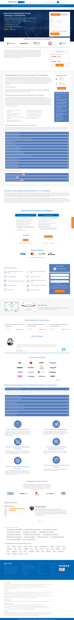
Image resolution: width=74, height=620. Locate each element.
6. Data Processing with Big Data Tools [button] (14, 147)
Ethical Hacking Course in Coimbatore (14, 534)
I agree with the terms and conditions (59, 31)
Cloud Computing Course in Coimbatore (50, 529)
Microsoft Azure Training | (36, 601)
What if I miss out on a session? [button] (12, 411)
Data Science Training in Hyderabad (13, 539)
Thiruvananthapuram (44, 546)
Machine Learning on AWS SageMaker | (31, 606)
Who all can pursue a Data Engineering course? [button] (15, 405)
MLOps (42, 5)
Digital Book (53, 569)
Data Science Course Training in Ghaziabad (27, 597)
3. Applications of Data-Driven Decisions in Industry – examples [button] (19, 138)
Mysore (20, 548)
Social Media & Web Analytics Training (10, 588)
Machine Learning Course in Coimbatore (50, 534)
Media (39, 571)
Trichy (31, 548)
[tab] (37, 133)
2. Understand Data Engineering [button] (12, 135)
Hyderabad (15, 553)
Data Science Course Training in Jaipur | (26, 593)
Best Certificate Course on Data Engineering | (12, 604)
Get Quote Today (48, 236)
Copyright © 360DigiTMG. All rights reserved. (47, 619)
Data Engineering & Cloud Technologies (15, 8)
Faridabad (52, 546)
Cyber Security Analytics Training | (28, 587)
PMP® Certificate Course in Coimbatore (14, 537)
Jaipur (8, 546)
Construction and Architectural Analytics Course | (13, 587)
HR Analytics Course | (8, 585)
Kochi (43, 551)
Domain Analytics (59, 5)
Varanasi (58, 546)
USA (26, 553)
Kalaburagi (48, 551)
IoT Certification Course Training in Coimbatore (31, 534)
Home (5, 8)
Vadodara (14, 546)
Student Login (62, 2)
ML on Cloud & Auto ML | (18, 607)
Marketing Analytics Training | (9, 584)
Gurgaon (64, 548)
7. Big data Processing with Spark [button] (13, 150)
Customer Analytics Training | (28, 585)
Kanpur (47, 548)
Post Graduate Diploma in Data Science (28, 609)
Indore (54, 551)
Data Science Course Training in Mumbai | (11, 596)
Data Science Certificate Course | (10, 592)
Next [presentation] (40, 521)
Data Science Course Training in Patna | (45, 594)
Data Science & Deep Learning (18, 5)
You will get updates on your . (55, 22)
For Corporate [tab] (64, 14)
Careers (39, 567)
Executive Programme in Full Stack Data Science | (12, 609)
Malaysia (21, 553)
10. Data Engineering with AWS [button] (12, 158)
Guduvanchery (61, 551)
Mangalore (26, 548)
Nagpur (19, 546)
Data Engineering (48, 5)
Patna (31, 546)
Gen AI (54, 5)
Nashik (35, 546)
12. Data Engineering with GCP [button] (12, 164)
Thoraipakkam (14, 551)
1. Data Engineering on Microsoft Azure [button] (15, 174)
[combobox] (51, 21)
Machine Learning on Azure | (43, 606)
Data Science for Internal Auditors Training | (42, 587)
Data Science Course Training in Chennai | (11, 593)
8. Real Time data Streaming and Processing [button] (15, 153)
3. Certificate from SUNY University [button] (14, 180)
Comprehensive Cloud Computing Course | (11, 601)
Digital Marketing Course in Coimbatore (46, 532)
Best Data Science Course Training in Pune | (41, 596)
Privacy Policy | (30, 619)
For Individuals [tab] (55, 14)
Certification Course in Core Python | (26, 604)
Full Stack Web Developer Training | (44, 607)
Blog (55, 2)
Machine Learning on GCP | (9, 607)
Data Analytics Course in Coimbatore (30, 532)
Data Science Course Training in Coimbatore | (12, 597)
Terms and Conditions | (23, 619)
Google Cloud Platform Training (46, 601)
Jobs (45, 2)
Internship (40, 569)
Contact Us (40, 565)
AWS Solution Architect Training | (25, 601)
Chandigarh (9, 548)
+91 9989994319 (59, 269)
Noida (36, 548)
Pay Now (25, 239)
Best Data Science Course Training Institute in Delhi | (13, 594)
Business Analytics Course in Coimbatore (32, 529)
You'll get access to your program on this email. (56, 26)
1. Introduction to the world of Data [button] (13, 133)
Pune (20, 551)
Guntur (63, 546)
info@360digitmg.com (27, 572)
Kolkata (37, 551)
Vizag (8, 551)
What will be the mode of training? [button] (13, 396)
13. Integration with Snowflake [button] (12, 167)
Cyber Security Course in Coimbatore (14, 532)
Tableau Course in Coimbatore (43, 537)
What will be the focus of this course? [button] (13, 388)
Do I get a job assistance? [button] (11, 414)
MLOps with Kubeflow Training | (9, 606)
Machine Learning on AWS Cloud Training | (30, 607)
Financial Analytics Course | (29, 584)
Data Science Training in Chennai (29, 539)
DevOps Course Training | (19, 606)
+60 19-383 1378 (25, 574)
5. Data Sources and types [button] (11, 144)
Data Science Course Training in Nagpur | (40, 593)
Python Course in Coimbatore (29, 537)
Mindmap (52, 567)
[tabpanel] (48, 513)
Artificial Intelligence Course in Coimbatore (14, 529)
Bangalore (58, 548)
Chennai (41, 548)
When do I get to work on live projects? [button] (14, 399)
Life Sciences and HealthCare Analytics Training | (43, 584)
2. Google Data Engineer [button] (12, 177)
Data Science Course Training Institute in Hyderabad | (25, 592)
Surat (52, 548)
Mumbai (8, 553)
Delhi (15, 548)
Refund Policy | (36, 619)
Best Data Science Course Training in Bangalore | (43, 592)
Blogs (52, 565)
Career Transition (41, 573)
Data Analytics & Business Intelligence (32, 5)
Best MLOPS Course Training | (38, 604)
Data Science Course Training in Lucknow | (30, 594)
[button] (42, 521)
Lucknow (25, 546)
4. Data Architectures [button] (10, 141)
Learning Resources (50, 2)
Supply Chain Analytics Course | (17, 585)
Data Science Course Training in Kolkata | (26, 596)
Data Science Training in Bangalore (57, 537)
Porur (25, 551)
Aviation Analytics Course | (19, 584)
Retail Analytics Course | (38, 585)
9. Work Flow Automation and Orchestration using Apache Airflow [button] (19, 155)
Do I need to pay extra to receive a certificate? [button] (15, 408)
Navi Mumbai (31, 551)
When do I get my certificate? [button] (12, 402)
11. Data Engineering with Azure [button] (12, 161)
